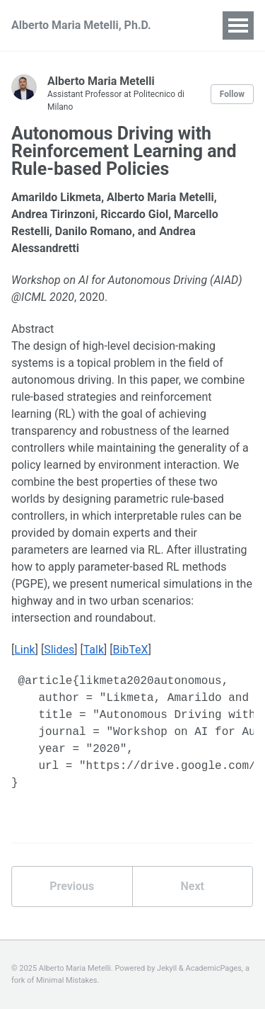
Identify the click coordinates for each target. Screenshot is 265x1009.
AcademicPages (213, 968)
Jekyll (167, 968)
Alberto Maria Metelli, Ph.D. (81, 25)
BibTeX (130, 649)
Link (24, 649)
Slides (59, 649)
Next (192, 886)
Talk (93, 649)
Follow (232, 94)
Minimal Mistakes (67, 980)
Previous (71, 886)
